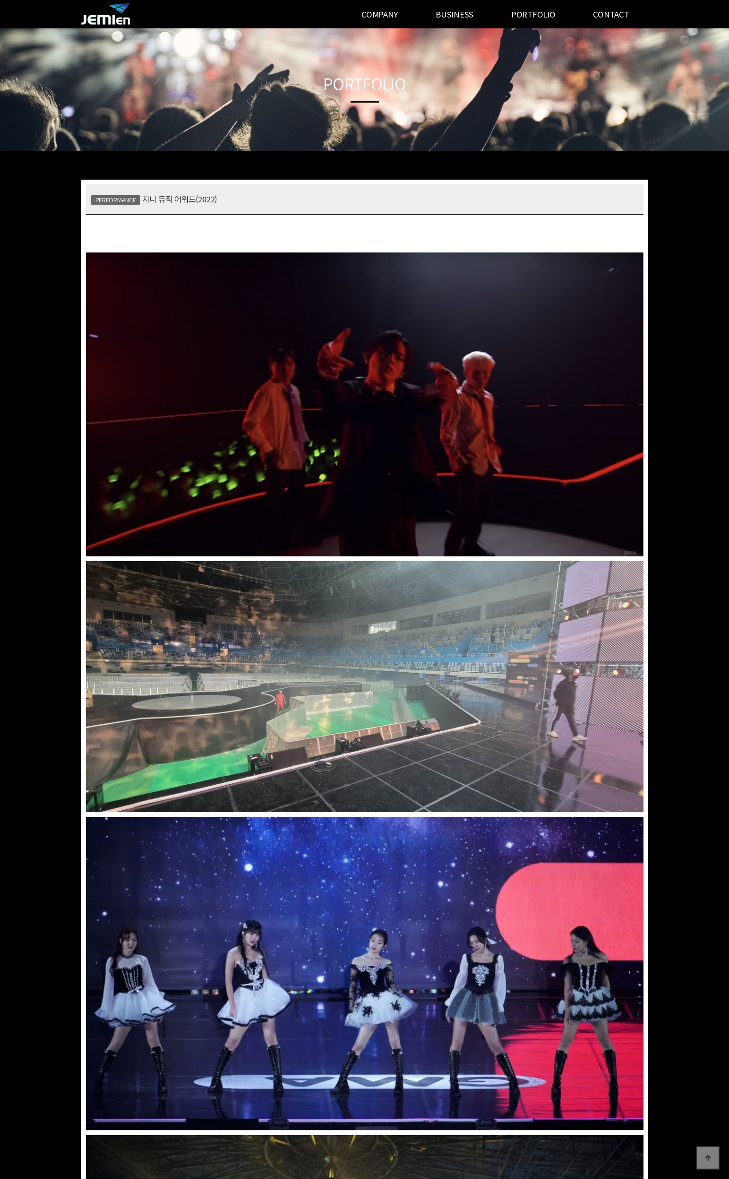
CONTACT (611, 14)
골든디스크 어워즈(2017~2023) (181, 960)
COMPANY (379, 14)
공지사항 (93, 1095)
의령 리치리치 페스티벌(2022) (444, 960)
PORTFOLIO (533, 14)
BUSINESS (454, 14)
